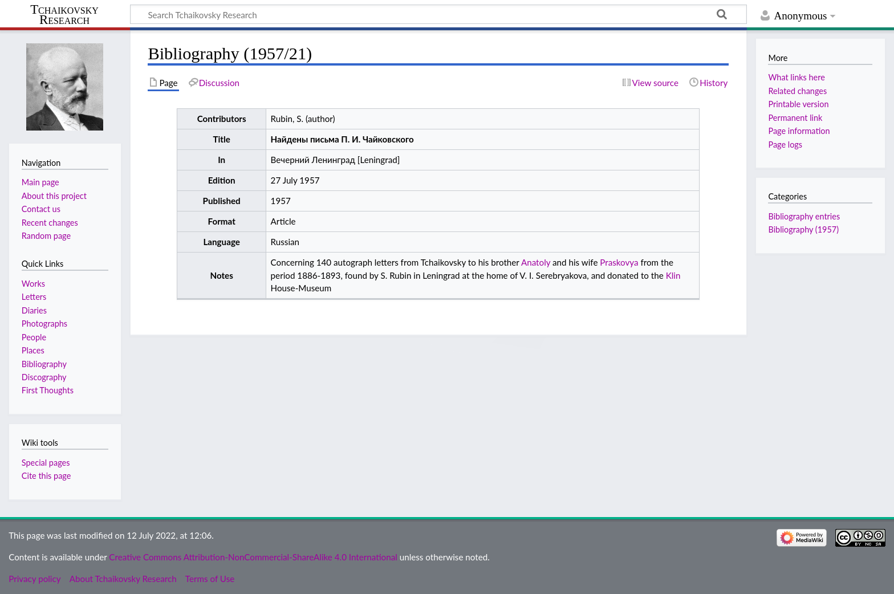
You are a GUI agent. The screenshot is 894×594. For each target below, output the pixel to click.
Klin (673, 275)
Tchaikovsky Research (64, 15)
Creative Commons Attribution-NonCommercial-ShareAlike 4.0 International (253, 557)
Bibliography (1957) (803, 229)
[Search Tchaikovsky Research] (438, 14)
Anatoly (535, 262)
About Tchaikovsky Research (123, 578)
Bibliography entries (804, 216)
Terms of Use (209, 578)
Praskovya (619, 262)
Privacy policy (34, 578)
